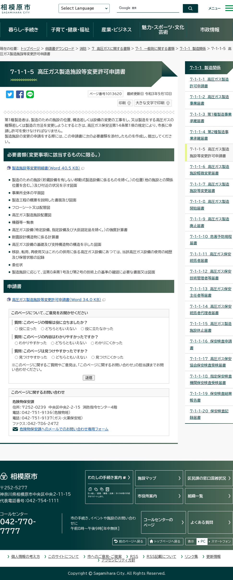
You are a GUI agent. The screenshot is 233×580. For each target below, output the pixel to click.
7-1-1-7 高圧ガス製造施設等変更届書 (209, 187)
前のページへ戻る (131, 541)
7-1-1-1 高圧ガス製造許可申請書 (209, 83)
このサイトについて (63, 556)
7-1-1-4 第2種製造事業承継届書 (209, 135)
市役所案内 (147, 496)
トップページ (30, 48)
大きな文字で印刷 (150, 103)
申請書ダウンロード (59, 48)
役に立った (28, 329)
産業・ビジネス (117, 29)
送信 (88, 378)
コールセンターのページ (158, 522)
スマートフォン (221, 541)
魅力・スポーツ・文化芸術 (163, 29)
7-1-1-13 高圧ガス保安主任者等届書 (210, 292)
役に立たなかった (99, 329)
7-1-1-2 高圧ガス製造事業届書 (209, 100)
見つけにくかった (110, 357)
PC (203, 541)
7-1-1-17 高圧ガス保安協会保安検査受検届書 (211, 362)
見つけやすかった (33, 357)
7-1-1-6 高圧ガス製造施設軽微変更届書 (209, 170)
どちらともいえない (61, 329)
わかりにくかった (109, 343)
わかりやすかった (33, 343)
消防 (83, 48)
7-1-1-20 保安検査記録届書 (209, 414)
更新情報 (213, 556)
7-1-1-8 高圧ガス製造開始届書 (209, 205)
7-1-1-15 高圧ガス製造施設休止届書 (211, 327)
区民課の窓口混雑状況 (207, 478)
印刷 (122, 103)
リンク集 (191, 556)
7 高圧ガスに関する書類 (111, 48)
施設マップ (147, 478)
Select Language (77, 8)
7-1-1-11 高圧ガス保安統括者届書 (210, 257)
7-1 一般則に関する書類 (154, 48)
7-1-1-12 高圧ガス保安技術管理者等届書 (210, 275)
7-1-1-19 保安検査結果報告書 (211, 397)
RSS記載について (161, 556)
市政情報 (209, 29)
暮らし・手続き (23, 29)
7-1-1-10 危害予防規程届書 (211, 240)
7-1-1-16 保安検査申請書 (211, 344)
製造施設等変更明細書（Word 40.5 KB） (48, 168)
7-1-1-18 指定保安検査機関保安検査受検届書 (211, 380)
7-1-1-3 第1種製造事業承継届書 (211, 118)
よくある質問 (202, 522)
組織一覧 (195, 496)
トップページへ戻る (167, 541)
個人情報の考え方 (25, 556)
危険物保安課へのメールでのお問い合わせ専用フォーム (64, 429)
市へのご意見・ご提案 (104, 556)
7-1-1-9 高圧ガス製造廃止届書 (209, 222)
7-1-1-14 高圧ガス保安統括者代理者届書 (211, 310)
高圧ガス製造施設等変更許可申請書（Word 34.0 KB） (58, 300)
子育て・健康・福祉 (70, 29)
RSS (134, 556)
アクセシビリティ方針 (118, 560)
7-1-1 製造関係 (193, 48)
